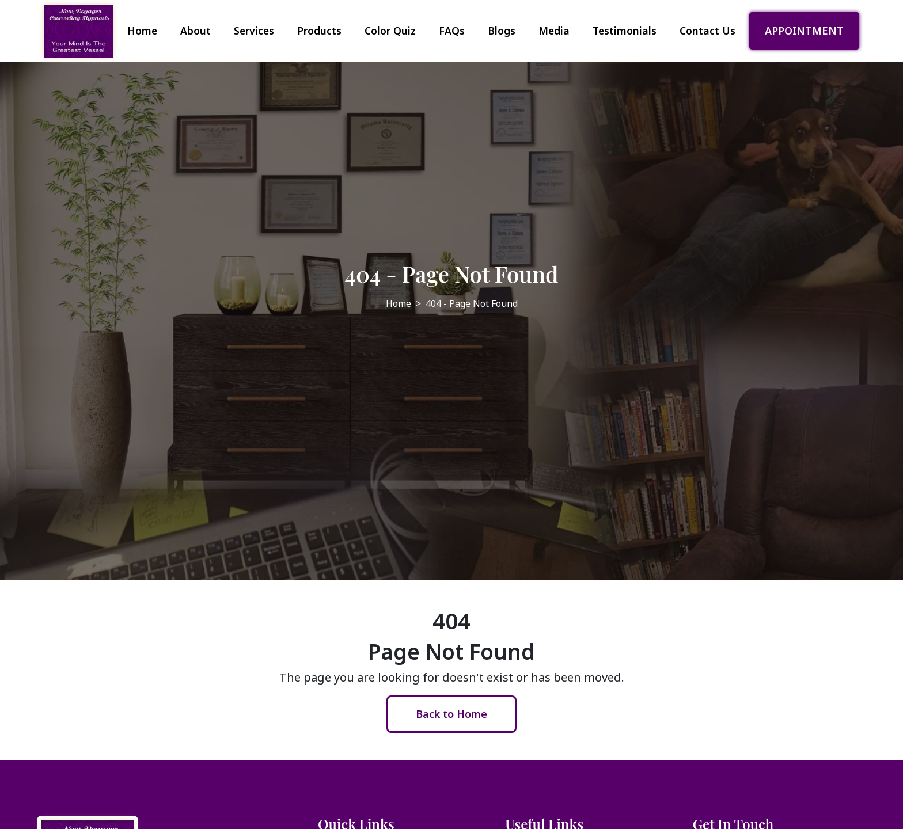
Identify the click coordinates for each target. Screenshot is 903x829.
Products (319, 30)
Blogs (501, 30)
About (195, 30)
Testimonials (625, 30)
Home (142, 30)
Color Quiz (390, 30)
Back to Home (451, 714)
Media (554, 30)
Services (254, 30)
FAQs (452, 30)
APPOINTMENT (804, 30)
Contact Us (707, 30)
